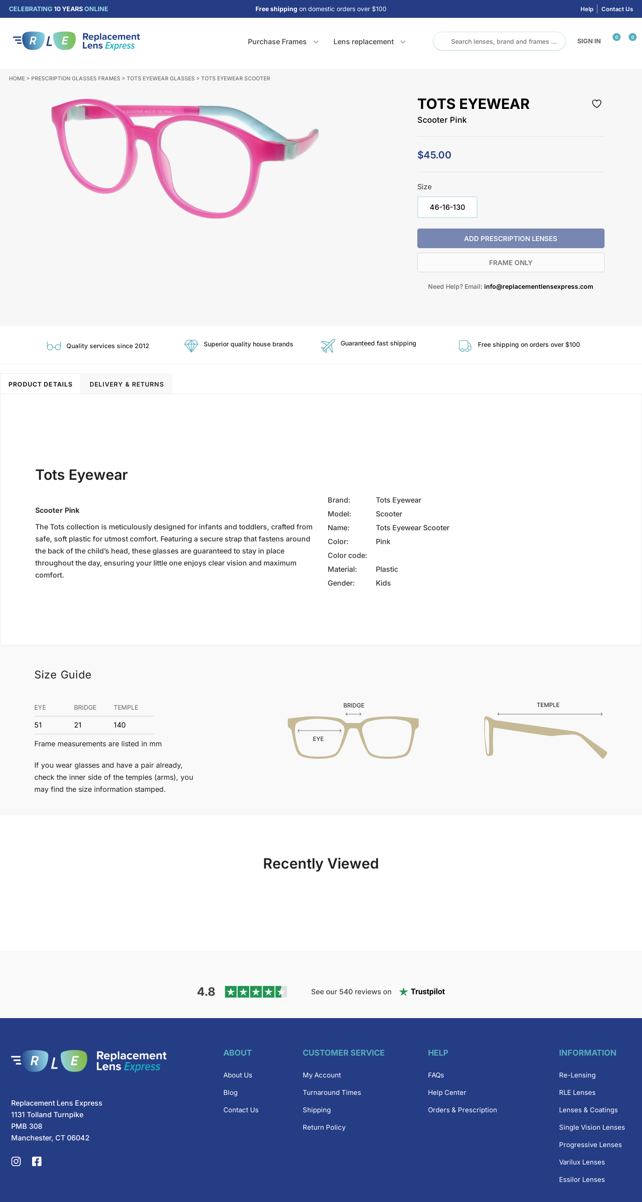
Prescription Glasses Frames (75, 78)
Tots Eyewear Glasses (161, 78)
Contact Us (617, 8)
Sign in (589, 41)
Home (17, 78)
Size (424, 186)
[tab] (40, 383)
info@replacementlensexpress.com (538, 286)
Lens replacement (363, 41)
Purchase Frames (277, 41)
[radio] (447, 207)
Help (586, 8)
